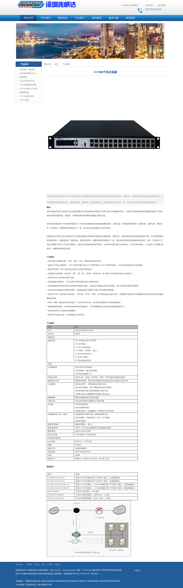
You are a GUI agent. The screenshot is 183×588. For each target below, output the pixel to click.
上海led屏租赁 (42, 585)
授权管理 (23, 77)
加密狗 (57, 565)
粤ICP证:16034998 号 (81, 574)
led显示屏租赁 (104, 581)
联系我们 (130, 18)
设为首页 (149, 5)
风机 (50, 585)
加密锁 (50, 565)
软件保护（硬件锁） (28, 69)
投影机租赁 (115, 581)
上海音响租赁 (30, 585)
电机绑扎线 (29, 581)
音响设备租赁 (60, 581)
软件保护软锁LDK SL (28, 73)
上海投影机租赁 (92, 581)
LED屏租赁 (20, 585)
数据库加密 (24, 92)
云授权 (37, 565)
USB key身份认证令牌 (29, 88)
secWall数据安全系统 (28, 85)
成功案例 (96, 18)
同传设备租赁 (72, 581)
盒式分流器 (24, 100)
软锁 (43, 565)
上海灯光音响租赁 (47, 581)
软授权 (29, 565)
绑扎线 (37, 581)
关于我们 (45, 18)
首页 (56, 64)
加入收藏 (161, 5)
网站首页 (28, 18)
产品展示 (79, 18)
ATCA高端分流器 (27, 96)
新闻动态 (62, 18)
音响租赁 (81, 581)
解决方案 (113, 18)
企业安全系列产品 (27, 81)
